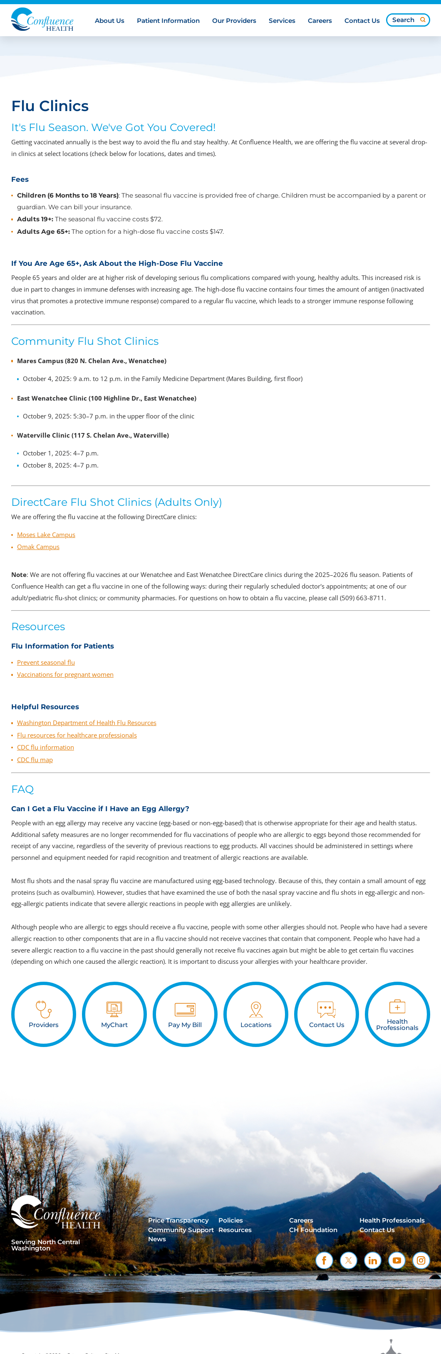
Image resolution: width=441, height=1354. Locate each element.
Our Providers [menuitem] (234, 21)
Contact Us (377, 1230)
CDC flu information (45, 747)
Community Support (181, 1230)
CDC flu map (35, 759)
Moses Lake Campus (46, 534)
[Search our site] (408, 20)
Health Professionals (392, 1220)
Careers (301, 1220)
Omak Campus (38, 546)
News (157, 1239)
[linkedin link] (373, 1260)
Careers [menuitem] (320, 21)
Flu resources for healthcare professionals (77, 735)
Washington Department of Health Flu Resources (86, 722)
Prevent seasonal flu (46, 662)
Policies (230, 1220)
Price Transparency (178, 1220)
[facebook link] (324, 1260)
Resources (235, 1230)
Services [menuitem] (282, 21)
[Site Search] (423, 19)
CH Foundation (313, 1230)
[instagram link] (421, 1260)
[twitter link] (348, 1260)
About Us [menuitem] (109, 21)
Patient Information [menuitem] (168, 21)
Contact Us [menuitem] (362, 21)
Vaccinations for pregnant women (65, 674)
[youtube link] (397, 1260)
